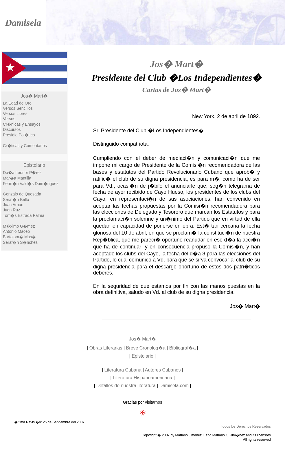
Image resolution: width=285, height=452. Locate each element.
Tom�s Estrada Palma (23, 215)
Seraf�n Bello (16, 199)
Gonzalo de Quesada (22, 194)
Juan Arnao (13, 204)
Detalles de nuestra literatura (126, 385)
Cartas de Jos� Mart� (176, 90)
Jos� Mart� (34, 96)
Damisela (23, 22)
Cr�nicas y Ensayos (22, 124)
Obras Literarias (105, 347)
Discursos (12, 129)
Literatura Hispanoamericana (142, 377)
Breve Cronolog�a (146, 347)
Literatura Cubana (122, 369)
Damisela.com (174, 385)
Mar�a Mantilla (17, 178)
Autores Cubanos (163, 369)
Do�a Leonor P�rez (22, 172)
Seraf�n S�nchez (20, 242)
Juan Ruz (11, 210)
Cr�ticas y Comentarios (25, 145)
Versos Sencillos (18, 108)
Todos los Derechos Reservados (246, 426)
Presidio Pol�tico (19, 135)
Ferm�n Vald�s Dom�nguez (30, 183)
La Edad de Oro (17, 103)
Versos (9, 118)
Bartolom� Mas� (19, 237)
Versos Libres (15, 113)
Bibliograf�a (182, 347)
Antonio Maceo (16, 231)
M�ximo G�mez (19, 226)
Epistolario (34, 165)
